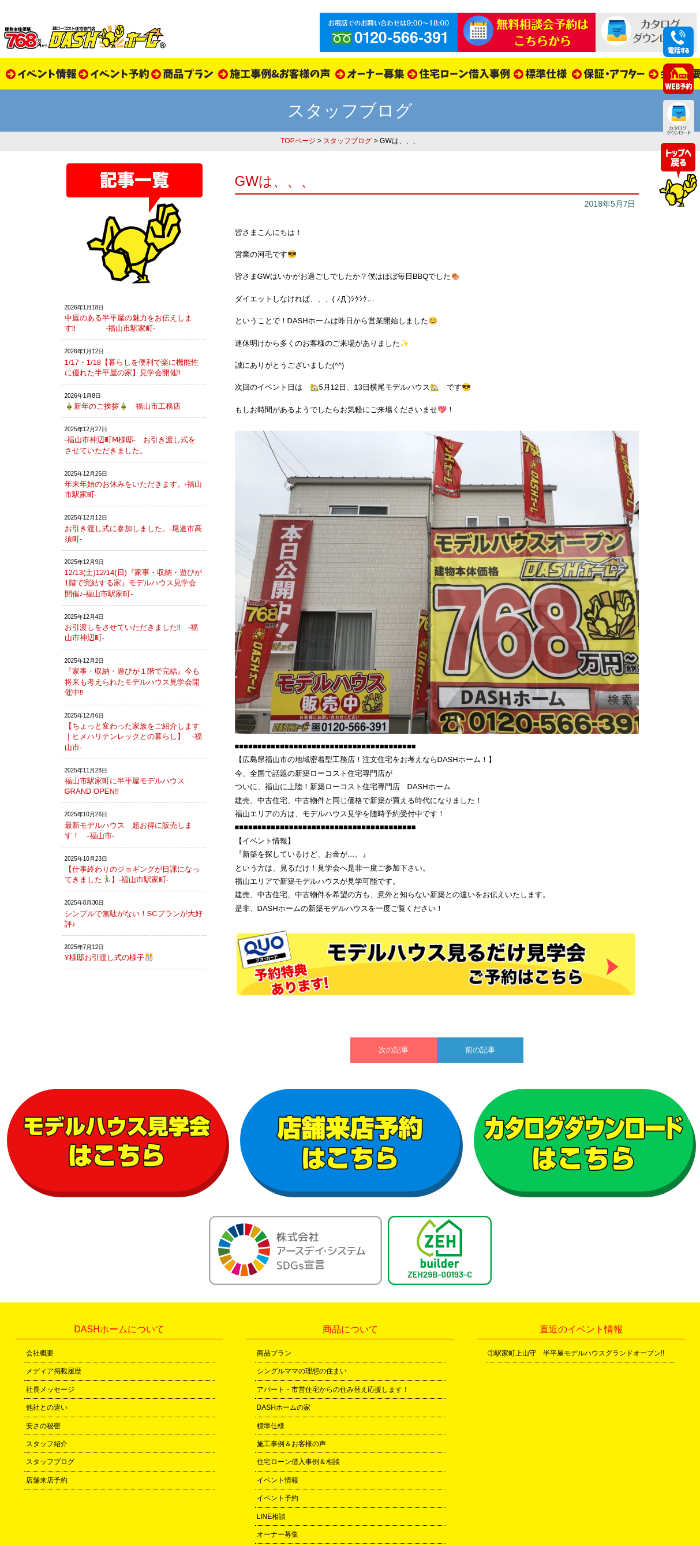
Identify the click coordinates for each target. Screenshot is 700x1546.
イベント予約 (277, 1498)
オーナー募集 (277, 1534)
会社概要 (40, 1353)
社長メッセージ (50, 1390)
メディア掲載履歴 (53, 1371)
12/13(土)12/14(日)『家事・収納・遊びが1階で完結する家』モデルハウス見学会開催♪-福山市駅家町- (133, 583)
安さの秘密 (43, 1426)
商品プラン (274, 1353)
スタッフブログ (347, 141)
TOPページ (297, 141)
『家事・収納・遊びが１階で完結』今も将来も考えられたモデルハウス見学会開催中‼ (132, 681)
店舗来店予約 (47, 1480)
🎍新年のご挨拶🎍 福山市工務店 (123, 406)
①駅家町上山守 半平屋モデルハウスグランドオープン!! (576, 1353)
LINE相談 (271, 1517)
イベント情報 (277, 1480)
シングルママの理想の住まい (302, 1371)
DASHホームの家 (283, 1407)
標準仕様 (271, 1426)
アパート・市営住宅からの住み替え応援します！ (333, 1390)
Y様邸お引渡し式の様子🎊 (109, 957)
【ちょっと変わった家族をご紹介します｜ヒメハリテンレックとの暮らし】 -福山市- (133, 736)
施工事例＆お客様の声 (291, 1444)
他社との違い (47, 1407)
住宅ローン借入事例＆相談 (298, 1462)
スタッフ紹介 (47, 1444)
